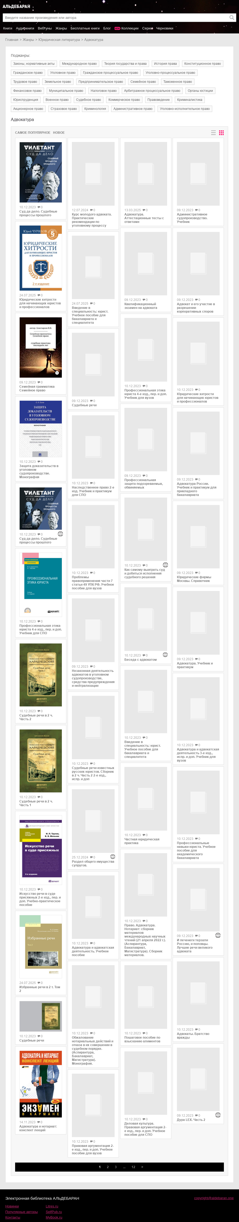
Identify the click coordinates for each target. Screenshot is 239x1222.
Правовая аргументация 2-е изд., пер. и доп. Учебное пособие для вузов (93, 1126)
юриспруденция (25, 100)
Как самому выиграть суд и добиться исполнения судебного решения (144, 548)
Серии (147, 28)
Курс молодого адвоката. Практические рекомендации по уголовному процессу (92, 220)
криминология (95, 109)
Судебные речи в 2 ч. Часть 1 (36, 803)
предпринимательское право (101, 82)
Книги (7, 28)
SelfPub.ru (54, 1189)
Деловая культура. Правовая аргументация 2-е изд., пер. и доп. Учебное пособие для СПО (145, 1080)
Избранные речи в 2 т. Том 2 (39, 989)
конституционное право (202, 64)
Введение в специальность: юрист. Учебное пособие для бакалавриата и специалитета (90, 318)
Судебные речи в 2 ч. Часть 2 (36, 717)
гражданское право (28, 73)
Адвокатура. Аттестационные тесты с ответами (144, 215)
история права (165, 64)
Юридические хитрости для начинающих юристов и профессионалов (40, 303)
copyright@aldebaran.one (214, 1175)
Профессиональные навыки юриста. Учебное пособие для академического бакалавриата (196, 821)
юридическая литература (59, 40)
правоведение (158, 100)
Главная (11, 40)
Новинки (12, 1183)
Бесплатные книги (85, 28)
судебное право (88, 100)
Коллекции (130, 28)
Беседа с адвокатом (140, 613)
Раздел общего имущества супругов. (93, 845)
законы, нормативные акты (34, 64)
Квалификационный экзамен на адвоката (140, 301)
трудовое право (25, 82)
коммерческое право (124, 100)
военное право (57, 100)
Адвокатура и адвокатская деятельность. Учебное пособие (93, 926)
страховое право (64, 109)
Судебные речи (31, 1040)
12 (133, 1144)
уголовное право (63, 73)
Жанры (61, 28)
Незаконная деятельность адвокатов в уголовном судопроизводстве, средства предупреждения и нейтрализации (93, 681)
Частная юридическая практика (141, 794)
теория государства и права (125, 64)
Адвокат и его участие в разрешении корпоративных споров (196, 309)
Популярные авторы (21, 1189)
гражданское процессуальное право (110, 73)
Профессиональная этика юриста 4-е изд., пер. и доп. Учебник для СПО (40, 629)
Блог (107, 28)
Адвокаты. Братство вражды (193, 978)
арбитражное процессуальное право (152, 91)
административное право (133, 109)
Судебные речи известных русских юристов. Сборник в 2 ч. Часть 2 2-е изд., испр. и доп (93, 776)
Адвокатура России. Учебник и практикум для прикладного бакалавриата (196, 493)
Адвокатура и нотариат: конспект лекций (38, 1128)
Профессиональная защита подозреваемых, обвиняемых (143, 479)
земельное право (58, 82)
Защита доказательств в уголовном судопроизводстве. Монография (38, 471)
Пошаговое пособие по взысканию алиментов (142, 991)
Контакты (12, 1194)
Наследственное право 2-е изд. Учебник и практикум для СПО (93, 492)
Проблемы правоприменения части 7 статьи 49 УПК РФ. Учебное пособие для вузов (93, 586)
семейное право (143, 82)
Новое (59, 133)
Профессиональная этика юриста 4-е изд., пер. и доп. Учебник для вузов (145, 390)
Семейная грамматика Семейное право (37, 388)
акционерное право (28, 109)
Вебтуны (45, 28)
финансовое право (27, 91)
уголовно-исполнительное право (185, 109)
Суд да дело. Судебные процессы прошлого (38, 213)
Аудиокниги (25, 28)
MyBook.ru (54, 1194)
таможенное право (177, 82)
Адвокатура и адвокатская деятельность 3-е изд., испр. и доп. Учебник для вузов (198, 724)
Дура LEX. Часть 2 (191, 1038)
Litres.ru (52, 1183)
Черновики (164, 28)
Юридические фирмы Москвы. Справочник (194, 550)
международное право (79, 64)
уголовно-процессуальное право (170, 73)
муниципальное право (66, 91)
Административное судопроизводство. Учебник (192, 216)
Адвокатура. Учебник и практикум (195, 633)
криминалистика (189, 100)
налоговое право (104, 91)
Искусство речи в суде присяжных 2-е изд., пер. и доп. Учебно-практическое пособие (40, 899)
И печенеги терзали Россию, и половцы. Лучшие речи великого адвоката (194, 891)
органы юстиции (200, 91)
